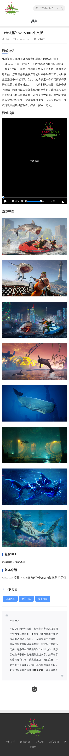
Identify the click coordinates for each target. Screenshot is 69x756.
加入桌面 (54, 742)
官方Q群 (39, 742)
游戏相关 (41, 39)
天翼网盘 (26, 599)
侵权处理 (10, 742)
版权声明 (25, 742)
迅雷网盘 (42, 599)
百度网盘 (10, 599)
